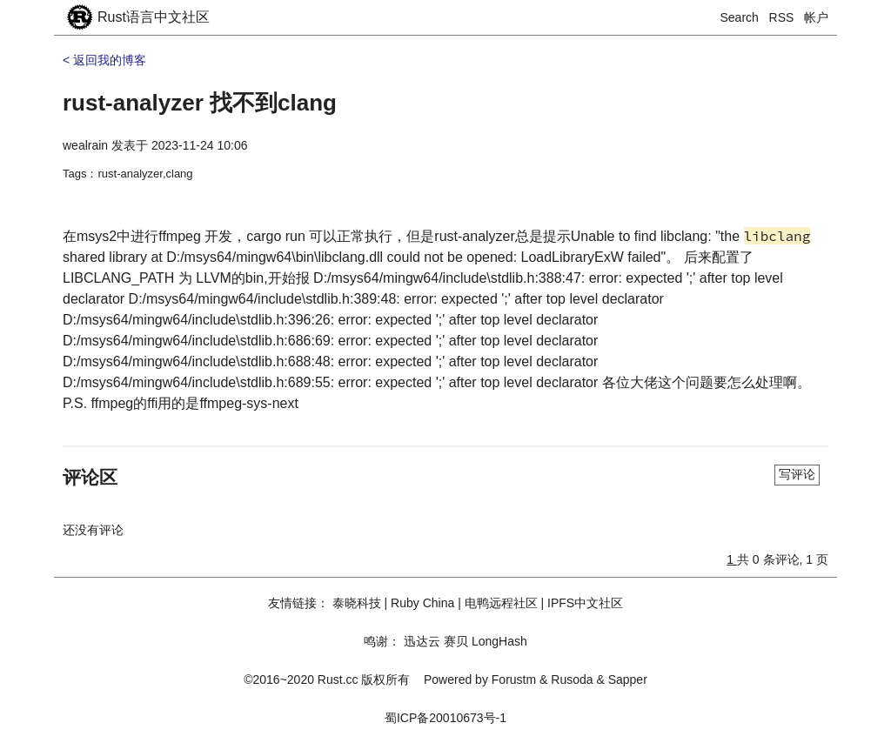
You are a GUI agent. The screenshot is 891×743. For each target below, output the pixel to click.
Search (739, 17)
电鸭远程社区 (501, 603)
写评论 (797, 474)
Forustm (514, 679)
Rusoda (572, 679)
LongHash (499, 641)
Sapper (627, 679)
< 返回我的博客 (104, 60)
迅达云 (422, 641)
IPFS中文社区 (585, 603)
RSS (781, 17)
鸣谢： (382, 641)
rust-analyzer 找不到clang (200, 103)
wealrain (85, 145)
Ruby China (422, 603)
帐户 (816, 17)
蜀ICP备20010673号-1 (445, 718)
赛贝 (456, 641)
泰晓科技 (356, 603)
